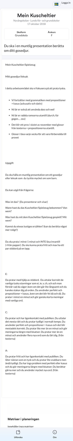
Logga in (66, 2)
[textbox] (36, 228)
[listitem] (18, 434)
